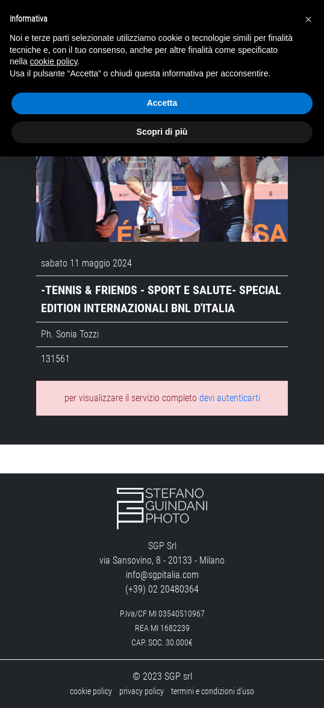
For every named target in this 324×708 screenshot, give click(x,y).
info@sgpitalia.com (162, 574)
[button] (308, 19)
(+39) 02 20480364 (162, 589)
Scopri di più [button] (162, 132)
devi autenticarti (229, 398)
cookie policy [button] (53, 61)
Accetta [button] (162, 103)
